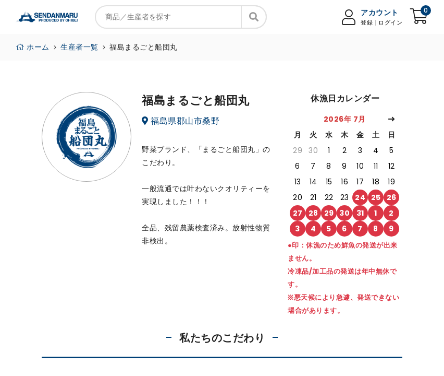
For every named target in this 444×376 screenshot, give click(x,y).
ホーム (33, 47)
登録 (367, 23)
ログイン (390, 23)
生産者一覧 (79, 47)
